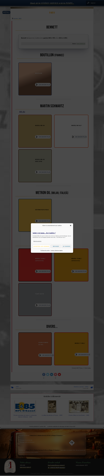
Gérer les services (37, 241)
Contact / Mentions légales (57, 250)
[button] (70, 225)
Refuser (56, 246)
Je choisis (66, 246)
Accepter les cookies (41, 246)
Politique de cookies (45, 250)
